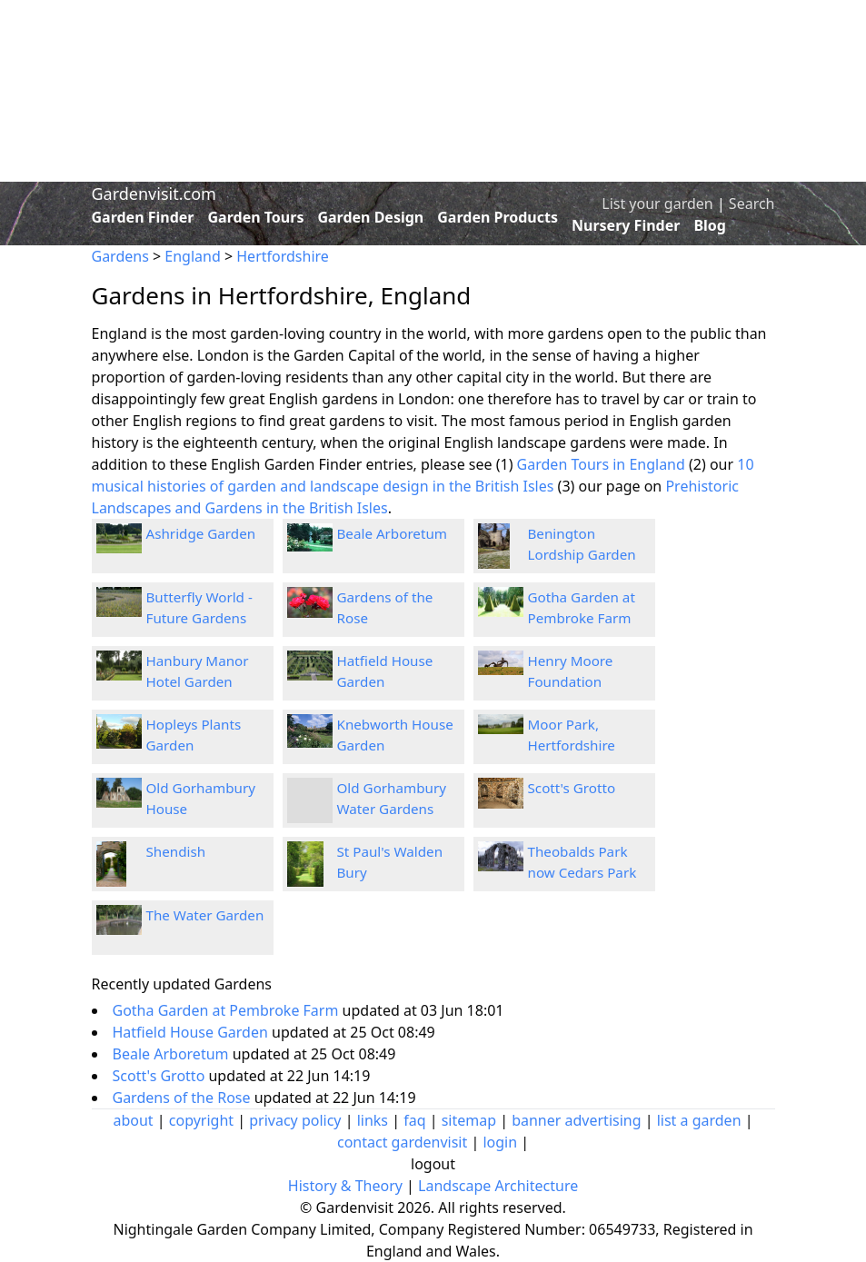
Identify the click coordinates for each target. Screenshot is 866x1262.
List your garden (657, 204)
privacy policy (295, 1120)
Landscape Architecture (498, 1186)
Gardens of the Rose (183, 1098)
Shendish (176, 851)
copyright (201, 1120)
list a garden (699, 1120)
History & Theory (345, 1186)
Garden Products (497, 217)
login (500, 1142)
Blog (709, 225)
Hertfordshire (282, 256)
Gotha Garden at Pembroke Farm (228, 1010)
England (192, 256)
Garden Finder (143, 217)
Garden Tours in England (601, 464)
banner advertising (576, 1120)
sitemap (469, 1120)
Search (752, 204)
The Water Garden (205, 915)
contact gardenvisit (402, 1142)
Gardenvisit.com (154, 193)
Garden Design (370, 217)
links (372, 1120)
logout (433, 1164)
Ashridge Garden (201, 533)
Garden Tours (256, 217)
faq (414, 1120)
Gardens (120, 256)
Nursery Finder (626, 225)
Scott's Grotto (572, 788)
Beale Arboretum (392, 533)
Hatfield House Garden (193, 1032)
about (133, 1120)
